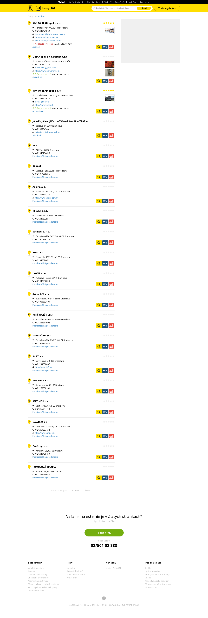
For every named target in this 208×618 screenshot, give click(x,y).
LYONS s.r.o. (39, 273)
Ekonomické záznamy (111, 47)
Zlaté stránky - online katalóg (31, 8)
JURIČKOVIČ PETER (42, 314)
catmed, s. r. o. (41, 231)
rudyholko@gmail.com (45, 67)
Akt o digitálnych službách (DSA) (42, 587)
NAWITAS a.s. (40, 421)
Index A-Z (71, 568)
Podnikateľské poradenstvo (45, 156)
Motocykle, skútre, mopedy (157, 574)
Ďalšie (88, 490)
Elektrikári (37, 77)
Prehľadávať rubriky (76, 574)
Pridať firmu (104, 533)
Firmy (30, 16)
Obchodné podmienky (38, 577)
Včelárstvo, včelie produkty (157, 581)
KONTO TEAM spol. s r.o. (46, 23)
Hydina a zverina (152, 571)
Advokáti (36, 135)
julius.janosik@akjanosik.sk (47, 132)
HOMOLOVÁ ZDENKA (44, 466)
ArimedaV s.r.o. (41, 294)
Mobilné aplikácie (36, 568)
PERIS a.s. (37, 252)
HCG (34, 145)
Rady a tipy (145, 2)
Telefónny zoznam (36, 590)
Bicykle (148, 568)
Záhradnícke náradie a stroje (158, 584)
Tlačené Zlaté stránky (37, 574)
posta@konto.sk (42, 101)
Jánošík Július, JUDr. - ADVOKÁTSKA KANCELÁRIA (60, 121)
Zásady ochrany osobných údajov (43, 584)
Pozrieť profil (99, 47)
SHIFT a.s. (38, 356)
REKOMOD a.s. (40, 401)
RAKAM (36, 166)
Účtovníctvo (38, 111)
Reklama (31, 571)
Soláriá (148, 577)
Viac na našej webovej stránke (49, 40)
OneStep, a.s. (40, 446)
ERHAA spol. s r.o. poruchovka (49, 56)
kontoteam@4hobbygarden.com (50, 34)
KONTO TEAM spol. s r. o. (46, 90)
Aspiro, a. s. (39, 186)
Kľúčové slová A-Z (75, 571)
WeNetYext (105, 47)
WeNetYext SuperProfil (114, 2)
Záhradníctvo (151, 587)
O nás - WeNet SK (113, 568)
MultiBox (132, 2)
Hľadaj (144, 8)
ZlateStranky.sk (93, 2)
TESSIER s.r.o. (40, 210)
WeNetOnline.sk (76, 2)
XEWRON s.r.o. (40, 380)
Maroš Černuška (41, 335)
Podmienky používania (38, 581)
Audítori (41, 16)
